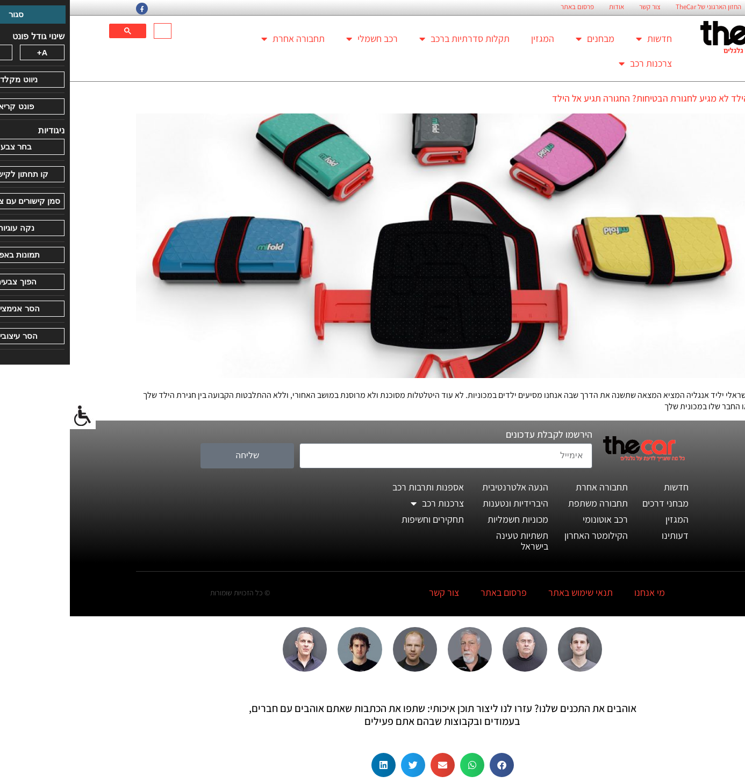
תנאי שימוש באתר (510, 592)
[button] (432, 765)
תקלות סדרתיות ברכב (394, 39)
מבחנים (525, 39)
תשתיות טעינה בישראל (452, 540)
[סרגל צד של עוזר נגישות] (13, 416)
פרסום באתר (507, 7)
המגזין (472, 38)
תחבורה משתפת (528, 503)
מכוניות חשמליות (448, 519)
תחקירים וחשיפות (363, 519)
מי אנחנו (579, 592)
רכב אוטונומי (535, 519)
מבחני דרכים (595, 503)
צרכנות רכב (575, 63)
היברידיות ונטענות (445, 503)
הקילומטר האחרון (526, 535)
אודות (546, 7)
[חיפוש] (93, 31)
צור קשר (580, 7)
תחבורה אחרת (223, 39)
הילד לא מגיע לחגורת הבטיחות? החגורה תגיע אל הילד (580, 98)
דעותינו (605, 535)
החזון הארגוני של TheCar (638, 7)
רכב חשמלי (302, 39)
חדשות (584, 39)
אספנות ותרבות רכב (358, 487)
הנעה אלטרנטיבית (445, 487)
